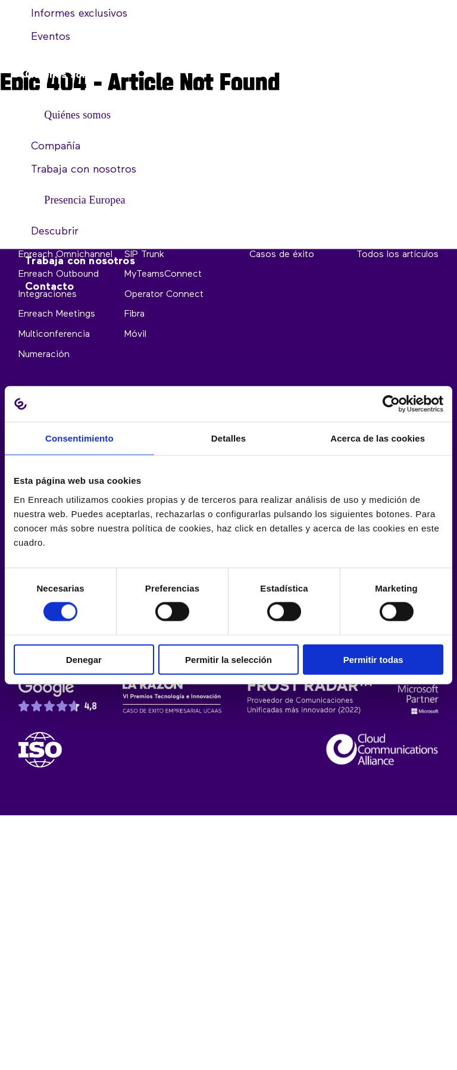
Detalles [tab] (228, 438)
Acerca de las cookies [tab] (377, 438)
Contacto (49, 287)
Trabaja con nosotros (80, 261)
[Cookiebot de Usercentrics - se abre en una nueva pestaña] (391, 404)
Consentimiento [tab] (79, 438)
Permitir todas (373, 659)
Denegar (84, 659)
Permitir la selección (228, 659)
